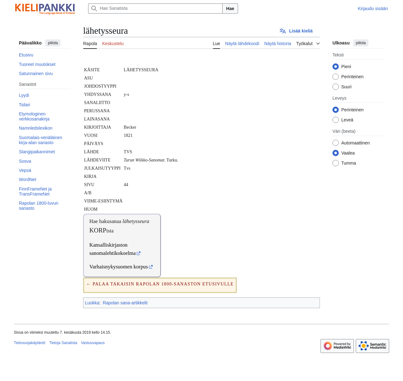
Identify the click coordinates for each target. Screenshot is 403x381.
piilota (53, 43)
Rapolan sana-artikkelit (125, 302)
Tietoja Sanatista (63, 343)
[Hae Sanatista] (155, 8)
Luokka (92, 302)
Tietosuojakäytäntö (29, 343)
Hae (230, 8)
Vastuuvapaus (93, 343)
